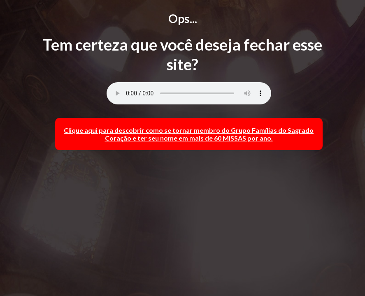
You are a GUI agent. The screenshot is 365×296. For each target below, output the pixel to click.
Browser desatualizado (189, 93)
